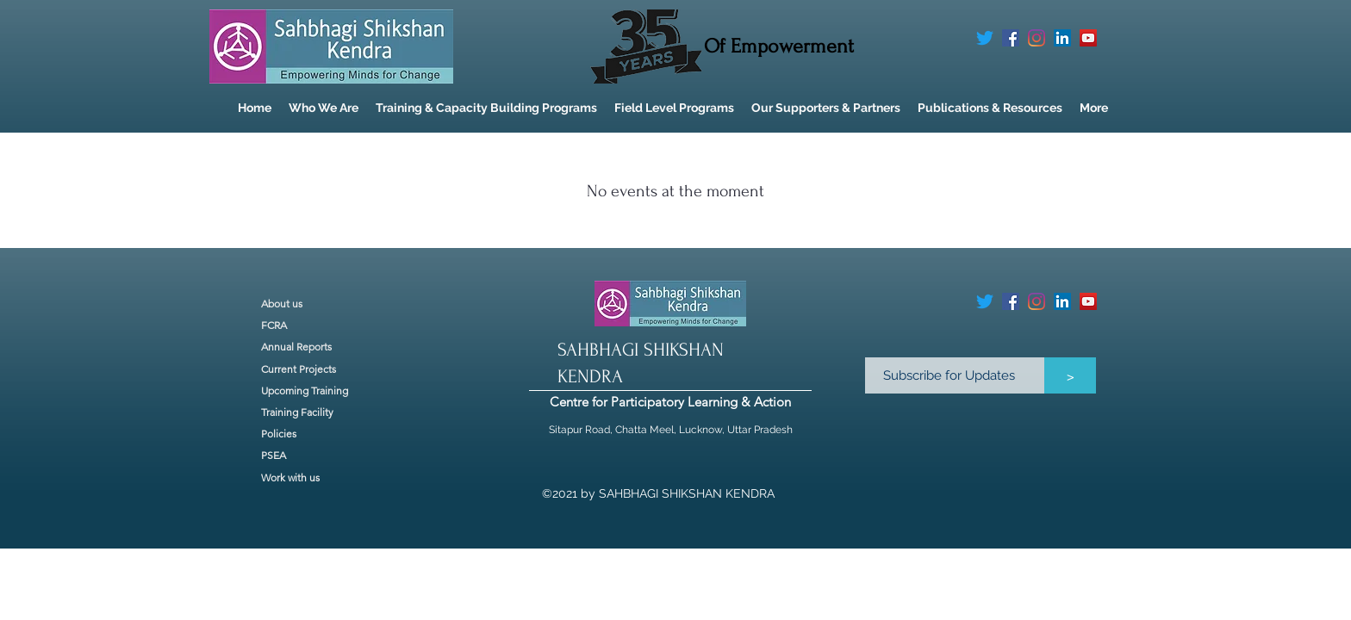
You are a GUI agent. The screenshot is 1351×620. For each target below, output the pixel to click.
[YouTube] (1088, 37)
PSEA (273, 455)
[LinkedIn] (1062, 37)
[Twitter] (984, 37)
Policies (278, 433)
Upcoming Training (304, 390)
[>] (1070, 375)
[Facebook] (1010, 37)
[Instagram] (1036, 37)
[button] (323, 108)
